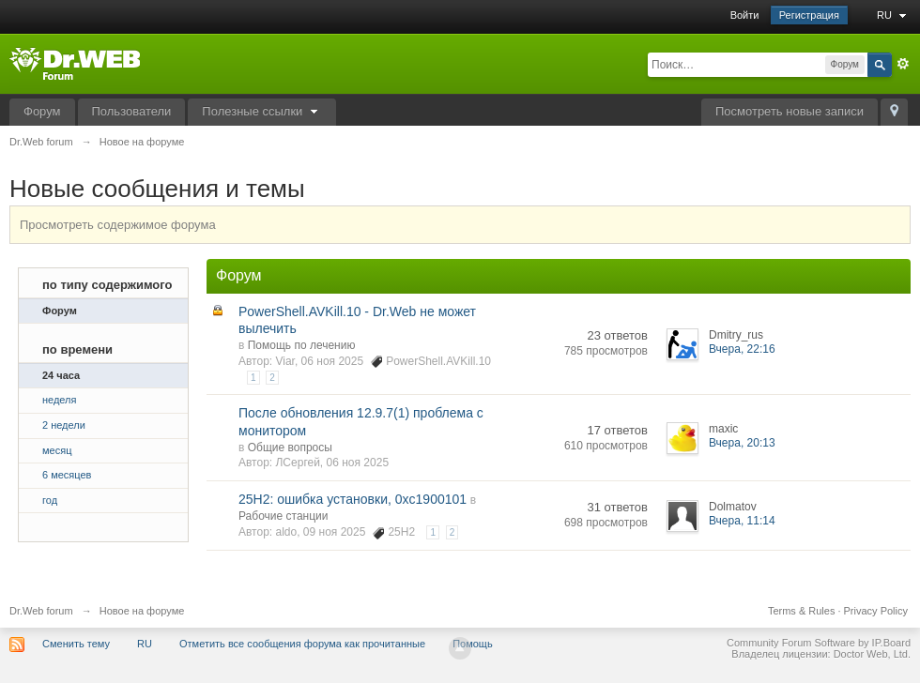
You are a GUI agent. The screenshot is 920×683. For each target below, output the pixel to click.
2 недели (63, 425)
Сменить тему (76, 643)
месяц (56, 450)
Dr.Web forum (41, 610)
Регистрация (809, 15)
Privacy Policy (876, 610)
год (49, 500)
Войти (744, 15)
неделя (59, 399)
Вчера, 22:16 (742, 349)
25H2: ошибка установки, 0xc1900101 (352, 499)
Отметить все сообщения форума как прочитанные (302, 643)
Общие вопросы (290, 447)
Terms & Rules (802, 610)
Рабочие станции (283, 516)
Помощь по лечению (302, 345)
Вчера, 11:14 (742, 520)
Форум (42, 111)
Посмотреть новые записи (789, 111)
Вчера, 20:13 (742, 442)
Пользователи (132, 111)
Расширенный (903, 63)
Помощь (472, 643)
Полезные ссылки (262, 111)
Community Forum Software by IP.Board (819, 642)
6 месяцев (66, 474)
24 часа (61, 375)
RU (894, 15)
